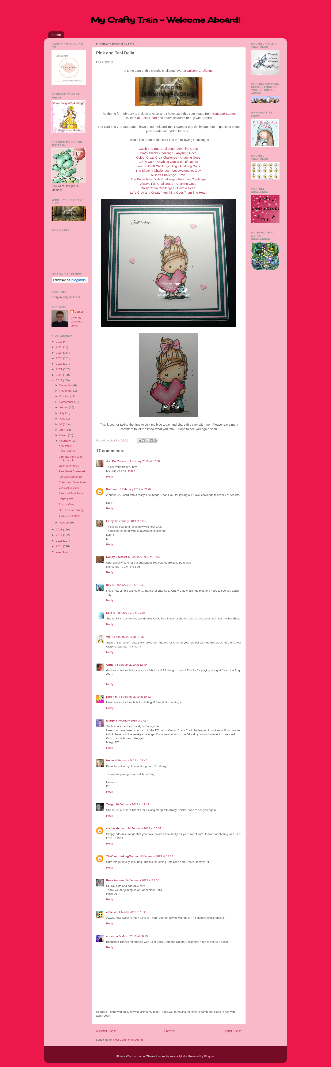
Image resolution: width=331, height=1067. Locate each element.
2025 (59, 347)
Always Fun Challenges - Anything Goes (168, 183)
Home (56, 34)
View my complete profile (76, 321)
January (64, 522)
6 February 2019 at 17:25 (129, 612)
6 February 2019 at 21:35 (128, 636)
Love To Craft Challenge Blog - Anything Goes (168, 166)
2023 (59, 358)
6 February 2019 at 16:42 (128, 585)
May (62, 424)
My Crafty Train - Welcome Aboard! (165, 19)
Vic (108, 636)
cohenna (112, 936)
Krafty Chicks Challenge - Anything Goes (168, 153)
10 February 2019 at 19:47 (132, 804)
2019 (59, 380)
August (64, 407)
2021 (59, 369)
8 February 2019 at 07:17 (132, 720)
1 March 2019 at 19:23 (133, 912)
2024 (59, 352)
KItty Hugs (65, 445)
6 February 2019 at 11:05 (131, 521)
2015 (59, 546)
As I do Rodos (126, 470)
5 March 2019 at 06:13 (133, 936)
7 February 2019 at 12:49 (131, 664)
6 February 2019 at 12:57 (144, 556)
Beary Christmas (69, 515)
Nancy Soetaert (116, 556)
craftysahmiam (116, 828)
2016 (59, 540)
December (66, 385)
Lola (109, 612)
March (63, 435)
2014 (59, 551)
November (66, 390)
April (62, 429)
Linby (110, 521)
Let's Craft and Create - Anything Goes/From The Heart (168, 192)
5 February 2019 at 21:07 (135, 489)
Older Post (232, 1031)
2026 (59, 341)
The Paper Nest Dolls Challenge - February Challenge (168, 179)
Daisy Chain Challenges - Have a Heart (168, 188)
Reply (110, 476)
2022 (59, 363)
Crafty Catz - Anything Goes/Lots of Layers (168, 161)
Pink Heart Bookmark (72, 471)
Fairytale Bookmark (71, 476)
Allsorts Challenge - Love (168, 175)
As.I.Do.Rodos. (116, 461)
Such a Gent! (67, 504)
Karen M (111, 696)
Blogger (209, 1056)
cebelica (111, 912)
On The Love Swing (71, 510)
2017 (59, 535)
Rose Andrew (115, 880)
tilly (108, 585)
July (62, 413)
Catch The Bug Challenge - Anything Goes (168, 148)
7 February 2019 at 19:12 (135, 696)
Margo (110, 720)
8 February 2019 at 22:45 (131, 760)
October (64, 396)
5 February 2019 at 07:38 (144, 461)
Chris (110, 664)
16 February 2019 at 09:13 (156, 856)
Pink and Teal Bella (71, 493)
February (65, 440)
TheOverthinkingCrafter (122, 856)
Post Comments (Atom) (128, 1039)
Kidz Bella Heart (145, 118)
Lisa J (79, 311)
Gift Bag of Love (69, 487)
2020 (59, 374)
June (62, 418)
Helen (110, 760)
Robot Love (66, 498)
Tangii (110, 804)
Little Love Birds (69, 465)
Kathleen (112, 489)
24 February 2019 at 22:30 (142, 880)
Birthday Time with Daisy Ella (70, 458)
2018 (59, 529)
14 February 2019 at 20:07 (144, 828)
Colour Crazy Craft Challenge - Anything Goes (168, 157)
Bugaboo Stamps (224, 113)
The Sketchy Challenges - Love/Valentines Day (168, 170)
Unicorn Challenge (200, 70)
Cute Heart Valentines (72, 482)
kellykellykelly (178, 1056)
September (66, 401)
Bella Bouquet (67, 451)
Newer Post (106, 1031)
